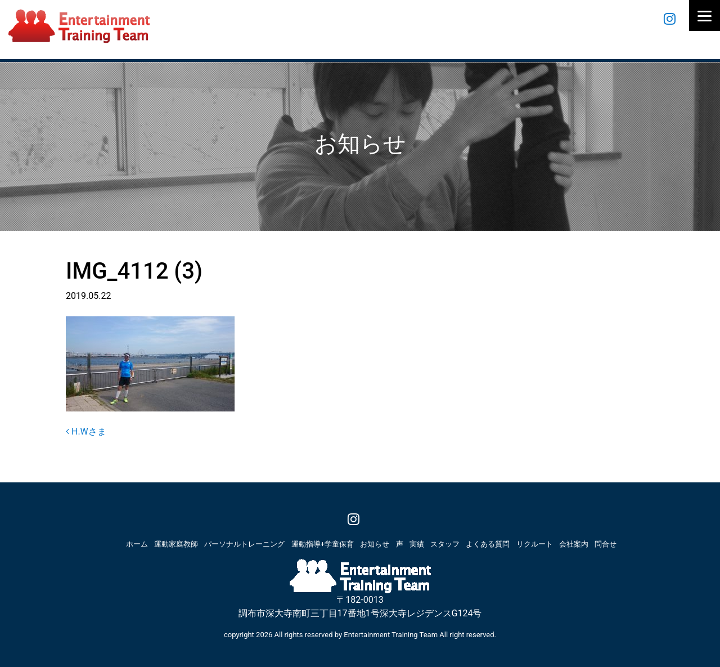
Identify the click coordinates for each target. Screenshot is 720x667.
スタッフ (445, 544)
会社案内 (573, 544)
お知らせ (374, 544)
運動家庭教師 (176, 544)
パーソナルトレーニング (244, 544)
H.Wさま (86, 431)
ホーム (137, 544)
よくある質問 (488, 544)
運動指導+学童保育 (322, 544)
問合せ (605, 544)
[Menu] (704, 15)
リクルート (534, 544)
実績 (417, 544)
